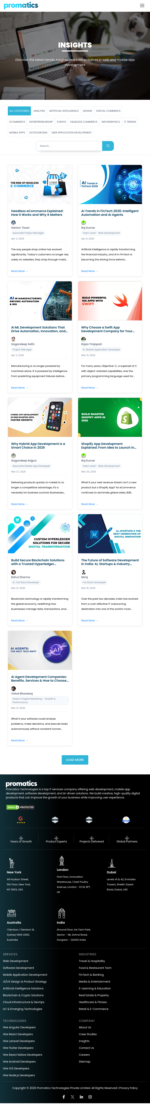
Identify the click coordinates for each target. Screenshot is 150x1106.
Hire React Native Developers (22, 1055)
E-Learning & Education (95, 988)
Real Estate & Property (94, 995)
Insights (84, 1041)
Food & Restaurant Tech (95, 968)
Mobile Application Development (25, 975)
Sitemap (84, 1062)
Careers (84, 1055)
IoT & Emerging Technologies (22, 1009)
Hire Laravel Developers (19, 1041)
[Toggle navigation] (142, 5)
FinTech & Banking (91, 975)
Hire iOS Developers (16, 1068)
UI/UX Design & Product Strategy (25, 982)
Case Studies (88, 1034)
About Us (85, 1027)
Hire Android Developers (19, 1062)
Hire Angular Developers (19, 1027)
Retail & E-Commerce (93, 1009)
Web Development (15, 961)
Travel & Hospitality (92, 961)
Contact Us (86, 1048)
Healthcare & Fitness (93, 1002)
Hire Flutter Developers (18, 1048)
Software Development (18, 968)
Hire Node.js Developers (19, 1075)
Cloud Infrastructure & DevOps (23, 1002)
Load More (75, 760)
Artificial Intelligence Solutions (23, 988)
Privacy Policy (128, 1088)
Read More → (19, 271)
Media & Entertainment (94, 982)
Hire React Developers (18, 1034)
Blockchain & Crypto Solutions (23, 995)
